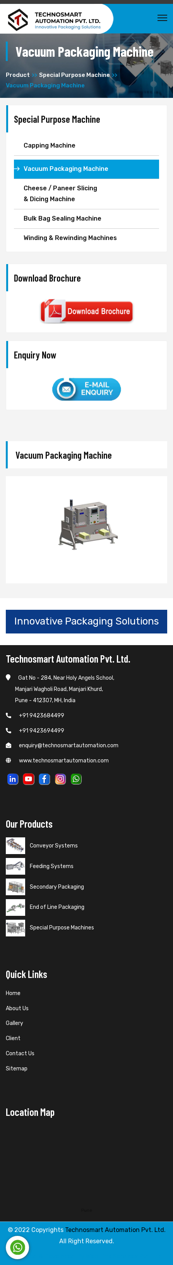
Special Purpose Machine (74, 74)
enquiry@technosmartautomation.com (62, 745)
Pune (86, 1210)
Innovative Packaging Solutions (86, 621)
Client (13, 1038)
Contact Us (20, 1053)
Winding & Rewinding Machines (70, 238)
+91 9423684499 (35, 715)
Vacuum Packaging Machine (66, 168)
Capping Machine (49, 145)
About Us (17, 1008)
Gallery (14, 1023)
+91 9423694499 (35, 730)
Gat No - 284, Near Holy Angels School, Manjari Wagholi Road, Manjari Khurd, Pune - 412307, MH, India (60, 689)
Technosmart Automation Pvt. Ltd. (115, 1230)
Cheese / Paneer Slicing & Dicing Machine (60, 193)
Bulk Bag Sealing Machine (62, 218)
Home (13, 993)
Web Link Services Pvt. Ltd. (125, 1256)
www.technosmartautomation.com (57, 760)
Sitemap (16, 1068)
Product (18, 74)
